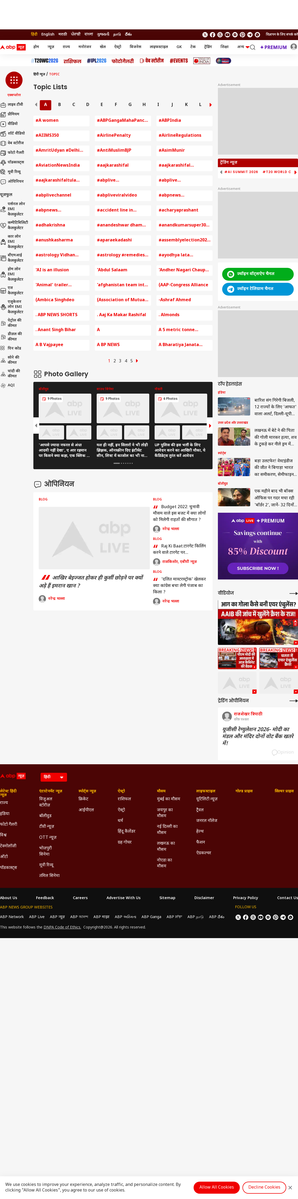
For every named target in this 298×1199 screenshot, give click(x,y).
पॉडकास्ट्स (12, 162)
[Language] (54, 777)
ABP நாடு (195, 917)
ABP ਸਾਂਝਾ (174, 917)
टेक (193, 47)
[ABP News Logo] (14, 47)
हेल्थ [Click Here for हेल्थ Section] (200, 831)
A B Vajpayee (49, 345)
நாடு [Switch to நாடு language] (117, 34)
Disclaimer (204, 898)
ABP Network (12, 917)
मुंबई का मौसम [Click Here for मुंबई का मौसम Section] (168, 799)
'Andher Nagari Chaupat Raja (184, 271)
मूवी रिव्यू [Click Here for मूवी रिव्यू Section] (46, 865)
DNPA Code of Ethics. (62, 928)
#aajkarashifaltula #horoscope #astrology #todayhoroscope (60, 181)
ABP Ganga (151, 917)
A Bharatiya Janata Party (179, 345)
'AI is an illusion (52, 270)
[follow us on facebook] (212, 35)
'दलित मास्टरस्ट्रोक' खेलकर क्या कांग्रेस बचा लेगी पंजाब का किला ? (179, 586)
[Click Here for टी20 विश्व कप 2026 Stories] (44, 60)
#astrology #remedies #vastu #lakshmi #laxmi (121, 256)
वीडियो (9, 124)
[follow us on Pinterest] (242, 35)
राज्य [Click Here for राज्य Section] (4, 803)
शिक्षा (225, 47)
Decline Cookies (264, 1187)
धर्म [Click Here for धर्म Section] (120, 821)
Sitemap (167, 898)
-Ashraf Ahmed (175, 300)
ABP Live (37, 917)
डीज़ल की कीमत (11, 337)
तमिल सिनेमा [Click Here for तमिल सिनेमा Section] (49, 876)
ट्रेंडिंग (208, 47)
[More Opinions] (293, 701)
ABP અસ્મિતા (125, 917)
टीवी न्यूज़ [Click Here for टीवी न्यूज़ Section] (46, 827)
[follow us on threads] (220, 35)
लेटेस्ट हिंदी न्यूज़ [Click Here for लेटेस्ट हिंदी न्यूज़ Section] (8, 793)
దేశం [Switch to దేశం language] (128, 34)
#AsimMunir (172, 151)
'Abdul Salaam (112, 270)
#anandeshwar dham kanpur (119, 226)
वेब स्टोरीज (12, 143)
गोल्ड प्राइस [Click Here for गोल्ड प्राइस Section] (244, 791)
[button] (14, 85)
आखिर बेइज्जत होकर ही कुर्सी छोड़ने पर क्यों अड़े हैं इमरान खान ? (91, 582)
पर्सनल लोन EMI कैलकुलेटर (12, 209)
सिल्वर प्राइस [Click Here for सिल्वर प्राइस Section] (284, 791)
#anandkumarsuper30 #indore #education (182, 226)
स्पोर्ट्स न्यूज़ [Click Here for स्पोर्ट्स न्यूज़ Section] (87, 791)
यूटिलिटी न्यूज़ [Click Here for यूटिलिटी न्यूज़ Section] (207, 799)
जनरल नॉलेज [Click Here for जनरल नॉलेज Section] (206, 821)
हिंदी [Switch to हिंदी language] (34, 34)
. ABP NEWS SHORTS (56, 315)
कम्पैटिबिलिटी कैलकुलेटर (14, 225)
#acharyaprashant (178, 210)
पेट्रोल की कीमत (10, 323)
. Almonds (169, 315)
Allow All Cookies (216, 1187)
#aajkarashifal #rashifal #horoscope (182, 166)
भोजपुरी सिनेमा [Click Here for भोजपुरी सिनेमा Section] (45, 851)
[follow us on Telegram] (250, 35)
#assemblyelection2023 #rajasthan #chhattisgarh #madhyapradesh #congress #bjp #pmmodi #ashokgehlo (184, 241)
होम (36, 47)
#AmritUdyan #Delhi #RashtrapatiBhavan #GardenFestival (58, 151)
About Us (8, 898)
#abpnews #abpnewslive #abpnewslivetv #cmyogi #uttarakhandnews (56, 211)
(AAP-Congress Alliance (183, 285)
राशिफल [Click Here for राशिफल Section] (124, 799)
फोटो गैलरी (12, 153)
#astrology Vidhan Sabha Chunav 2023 (56, 256)
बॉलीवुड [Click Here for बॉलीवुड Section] (45, 816)
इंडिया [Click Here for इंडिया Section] (4, 814)
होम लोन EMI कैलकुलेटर (11, 274)
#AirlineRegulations (180, 136)
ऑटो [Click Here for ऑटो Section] (4, 857)
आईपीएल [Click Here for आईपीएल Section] (86, 810)
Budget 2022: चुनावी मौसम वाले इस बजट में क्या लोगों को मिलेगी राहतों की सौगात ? (179, 513)
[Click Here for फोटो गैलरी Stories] (123, 60)
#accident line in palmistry (115, 211)
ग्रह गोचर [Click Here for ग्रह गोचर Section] (125, 842)
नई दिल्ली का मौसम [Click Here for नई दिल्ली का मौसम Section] (167, 830)
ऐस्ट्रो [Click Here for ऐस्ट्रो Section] (121, 791)
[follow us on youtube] (227, 35)
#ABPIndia (170, 121)
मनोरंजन (85, 47)
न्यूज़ (51, 47)
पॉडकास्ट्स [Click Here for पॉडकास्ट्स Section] (8, 868)
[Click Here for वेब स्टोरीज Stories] (151, 60)
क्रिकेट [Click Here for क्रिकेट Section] (83, 799)
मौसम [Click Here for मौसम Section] (161, 791)
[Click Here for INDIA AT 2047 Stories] (223, 60)
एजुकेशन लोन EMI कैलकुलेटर (11, 307)
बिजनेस (135, 47)
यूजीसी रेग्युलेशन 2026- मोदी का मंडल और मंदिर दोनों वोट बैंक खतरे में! (257, 736)
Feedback (45, 898)
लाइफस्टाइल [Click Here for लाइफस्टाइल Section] (205, 791)
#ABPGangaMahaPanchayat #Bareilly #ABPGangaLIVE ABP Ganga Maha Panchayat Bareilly (123, 121)
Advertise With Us (123, 898)
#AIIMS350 (47, 136)
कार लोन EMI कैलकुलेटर (11, 242)
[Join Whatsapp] (257, 35)
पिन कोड (10, 349)
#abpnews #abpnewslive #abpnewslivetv (176, 196)
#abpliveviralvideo (117, 195)
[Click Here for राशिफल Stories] (73, 60)
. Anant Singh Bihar (56, 330)
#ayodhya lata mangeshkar (174, 256)
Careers (80, 898)
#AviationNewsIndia (58, 166)
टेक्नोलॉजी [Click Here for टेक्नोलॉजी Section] (8, 846)
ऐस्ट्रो (117, 47)
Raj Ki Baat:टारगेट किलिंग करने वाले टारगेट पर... (179, 549)
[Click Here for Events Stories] (179, 60)
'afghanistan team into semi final (122, 286)
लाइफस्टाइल (159, 47)
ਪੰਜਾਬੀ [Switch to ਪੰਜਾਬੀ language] (75, 34)
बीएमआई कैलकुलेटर (11, 258)
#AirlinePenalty (114, 136)
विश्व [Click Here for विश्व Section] (3, 835)
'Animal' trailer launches (52, 286)
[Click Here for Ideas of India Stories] (201, 60)
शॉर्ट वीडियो (12, 134)
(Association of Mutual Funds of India (121, 300)
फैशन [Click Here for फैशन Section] (200, 842)
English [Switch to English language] (47, 34)
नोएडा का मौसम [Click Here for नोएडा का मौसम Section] (164, 863)
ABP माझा (101, 917)
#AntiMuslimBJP (114, 151)
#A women (47, 121)
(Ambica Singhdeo (55, 300)
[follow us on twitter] (205, 35)
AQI (7, 385)
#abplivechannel (53, 195)
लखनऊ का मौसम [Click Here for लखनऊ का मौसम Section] (166, 846)
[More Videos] (293, 593)
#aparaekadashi (114, 240)
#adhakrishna (50, 225)
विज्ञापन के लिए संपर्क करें (282, 35)
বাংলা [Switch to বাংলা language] (88, 34)
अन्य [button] (243, 47)
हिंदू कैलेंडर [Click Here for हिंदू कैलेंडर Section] (126, 831)
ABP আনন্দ (79, 917)
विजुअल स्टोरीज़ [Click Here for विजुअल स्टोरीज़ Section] (45, 802)
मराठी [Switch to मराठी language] (62, 34)
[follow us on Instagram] (235, 35)
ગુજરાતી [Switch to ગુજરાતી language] (103, 34)
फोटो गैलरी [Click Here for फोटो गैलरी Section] (8, 825)
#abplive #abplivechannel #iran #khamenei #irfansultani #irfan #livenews (183, 181)
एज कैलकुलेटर (11, 290)
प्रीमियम (9, 114)
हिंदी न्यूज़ (39, 74)
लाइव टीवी (11, 105)
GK (179, 47)
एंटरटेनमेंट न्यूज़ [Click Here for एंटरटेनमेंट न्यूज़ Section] (50, 791)
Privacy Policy (245, 898)
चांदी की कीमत (10, 374)
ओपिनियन (12, 182)
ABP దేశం (216, 917)
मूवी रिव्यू (10, 172)
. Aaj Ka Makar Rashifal (121, 315)
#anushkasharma (54, 240)
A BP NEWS (108, 345)
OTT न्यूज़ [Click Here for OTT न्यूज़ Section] (48, 838)
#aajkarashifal (113, 166)
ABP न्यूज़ (57, 917)
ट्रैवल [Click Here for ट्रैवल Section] (200, 810)
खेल (103, 47)
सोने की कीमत (9, 360)
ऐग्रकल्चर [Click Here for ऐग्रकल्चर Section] (203, 853)
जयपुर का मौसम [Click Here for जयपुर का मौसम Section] (165, 813)
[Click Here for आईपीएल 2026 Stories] (96, 60)
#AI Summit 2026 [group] (241, 172)
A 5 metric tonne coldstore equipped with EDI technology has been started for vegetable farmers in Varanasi (184, 330)
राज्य (66, 47)
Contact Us (287, 898)
